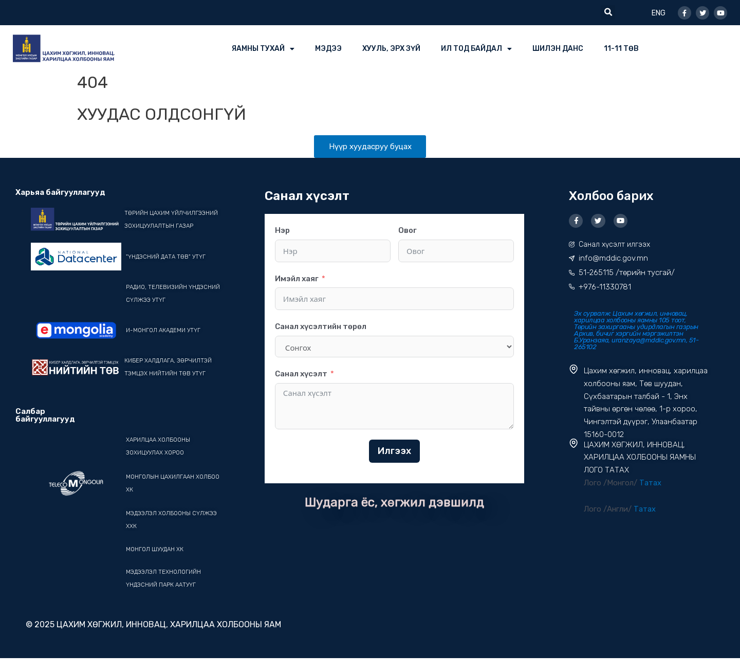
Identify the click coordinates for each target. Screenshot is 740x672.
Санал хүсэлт (301, 374)
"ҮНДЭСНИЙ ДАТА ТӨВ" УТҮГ (168, 270)
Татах (650, 484)
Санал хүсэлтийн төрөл (320, 327)
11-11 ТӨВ (621, 48)
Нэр (282, 230)
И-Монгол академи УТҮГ (165, 343)
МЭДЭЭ (328, 48)
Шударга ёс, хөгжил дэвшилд (395, 503)
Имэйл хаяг (297, 279)
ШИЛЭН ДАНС (557, 48)
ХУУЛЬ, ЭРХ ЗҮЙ (391, 48)
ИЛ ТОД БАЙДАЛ (476, 49)
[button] (608, 12)
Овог (407, 230)
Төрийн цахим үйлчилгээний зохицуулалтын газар (160, 226)
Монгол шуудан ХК (156, 562)
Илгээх (394, 451)
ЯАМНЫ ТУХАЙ (263, 49)
